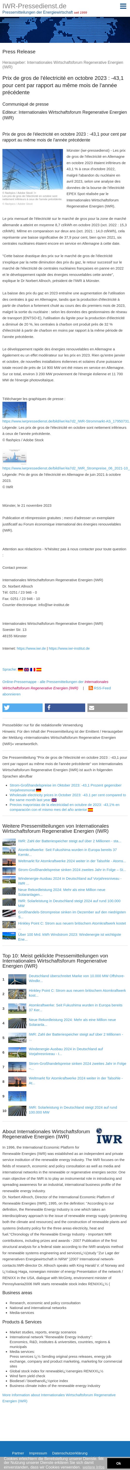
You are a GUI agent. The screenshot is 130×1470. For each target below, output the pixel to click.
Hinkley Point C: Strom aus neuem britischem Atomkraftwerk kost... (77, 992)
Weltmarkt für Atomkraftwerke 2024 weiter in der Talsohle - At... (76, 1080)
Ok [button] (118, 1463)
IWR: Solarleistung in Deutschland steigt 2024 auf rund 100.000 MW (73, 1109)
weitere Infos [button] (94, 1467)
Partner (18, 1453)
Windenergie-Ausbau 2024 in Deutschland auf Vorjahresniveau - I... (66, 1051)
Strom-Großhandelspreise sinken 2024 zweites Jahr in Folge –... (77, 1065)
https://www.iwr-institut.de (69, 648)
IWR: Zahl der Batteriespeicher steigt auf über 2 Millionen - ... (76, 1036)
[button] (22, 707)
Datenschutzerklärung (69, 1453)
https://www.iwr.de (31, 648)
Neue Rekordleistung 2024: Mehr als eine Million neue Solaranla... (72, 1022)
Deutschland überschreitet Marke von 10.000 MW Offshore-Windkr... (77, 978)
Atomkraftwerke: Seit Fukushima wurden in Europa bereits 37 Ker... (75, 1007)
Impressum (38, 1453)
